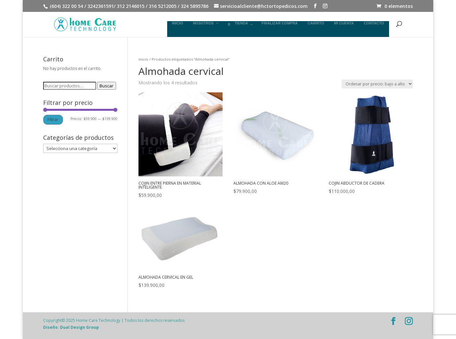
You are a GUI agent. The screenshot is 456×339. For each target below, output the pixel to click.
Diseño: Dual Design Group (71, 327)
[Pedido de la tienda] (377, 83)
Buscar (106, 86)
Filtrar (52, 119)
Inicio (143, 59)
